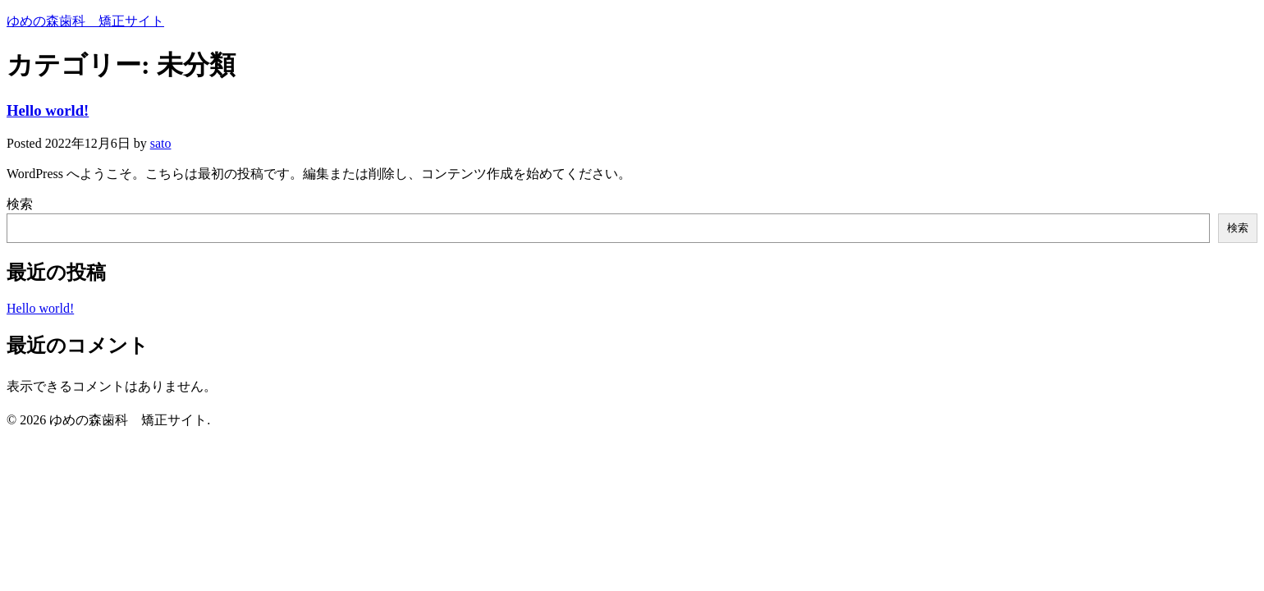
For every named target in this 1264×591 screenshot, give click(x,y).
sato (161, 143)
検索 (20, 204)
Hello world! (48, 110)
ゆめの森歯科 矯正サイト (85, 21)
